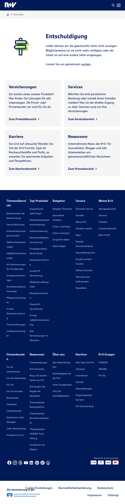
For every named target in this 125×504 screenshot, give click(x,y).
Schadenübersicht (107, 228)
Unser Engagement (62, 384)
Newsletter (81, 287)
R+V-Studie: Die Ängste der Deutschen (37, 391)
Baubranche (12, 397)
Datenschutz (105, 488)
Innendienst (82, 375)
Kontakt (80, 215)
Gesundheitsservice (85, 252)
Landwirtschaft (14, 410)
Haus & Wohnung (15, 224)
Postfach (103, 221)
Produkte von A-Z (15, 435)
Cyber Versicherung (16, 428)
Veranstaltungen (84, 388)
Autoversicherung (38, 231)
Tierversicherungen (16, 324)
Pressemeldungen (38, 362)
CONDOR (103, 362)
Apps (78, 235)
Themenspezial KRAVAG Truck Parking (37, 434)
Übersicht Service (84, 208)
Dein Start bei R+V (85, 362)
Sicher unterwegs (61, 226)
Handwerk (12, 404)
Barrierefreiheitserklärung (74, 488)
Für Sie (10, 384)
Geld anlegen (59, 246)
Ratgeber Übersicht (62, 208)
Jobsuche (80, 369)
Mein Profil (104, 235)
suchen (85, 64)
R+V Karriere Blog (84, 406)
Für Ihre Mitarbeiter (16, 378)
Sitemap (113, 495)
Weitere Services (84, 270)
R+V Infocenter (37, 369)
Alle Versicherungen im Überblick (39, 336)
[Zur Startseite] (8, 14)
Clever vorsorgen (61, 233)
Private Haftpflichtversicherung (39, 320)
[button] (113, 5)
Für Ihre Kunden (15, 391)
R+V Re (102, 375)
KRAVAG (103, 369)
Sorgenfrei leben (61, 239)
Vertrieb (79, 382)
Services (103, 215)
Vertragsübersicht (107, 208)
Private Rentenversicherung (16, 313)
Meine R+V (81, 221)
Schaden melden (84, 228)
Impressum (94, 495)
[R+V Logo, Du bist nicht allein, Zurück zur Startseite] (11, 5)
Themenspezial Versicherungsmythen (39, 418)
